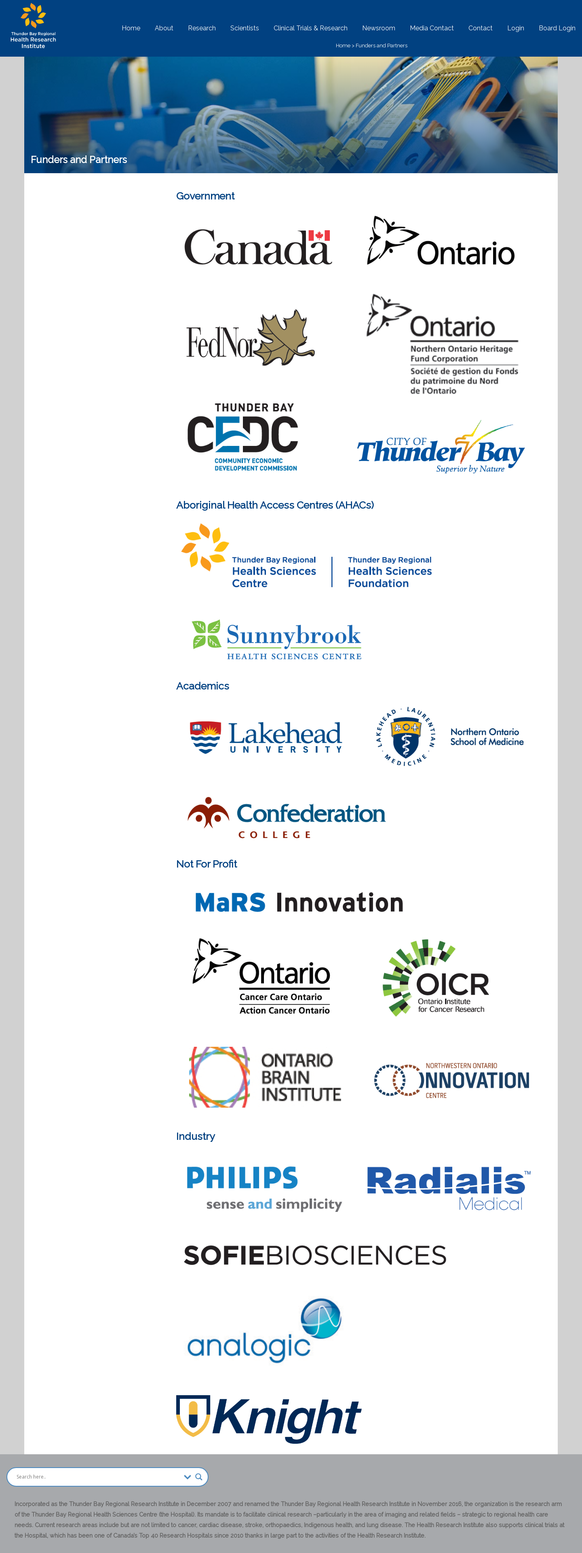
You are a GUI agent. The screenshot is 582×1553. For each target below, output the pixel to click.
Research (202, 28)
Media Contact (432, 28)
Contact (480, 28)
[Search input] (98, 1477)
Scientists (244, 28)
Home (131, 28)
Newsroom (378, 28)
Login (515, 28)
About (164, 28)
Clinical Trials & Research (311, 28)
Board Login (557, 28)
